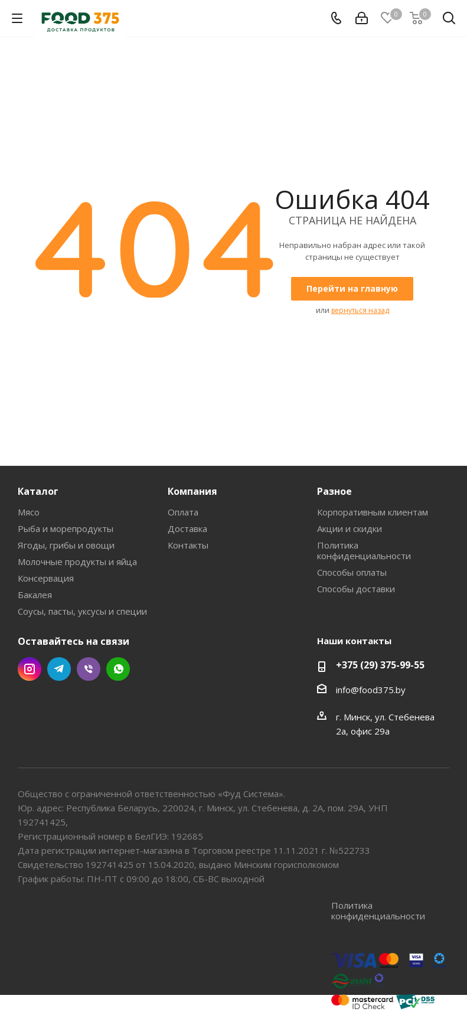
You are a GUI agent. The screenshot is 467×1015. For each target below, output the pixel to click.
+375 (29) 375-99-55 (380, 664)
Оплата (183, 512)
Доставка (187, 528)
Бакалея (35, 594)
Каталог (38, 491)
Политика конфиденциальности (364, 550)
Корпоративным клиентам (372, 512)
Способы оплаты (352, 572)
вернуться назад (360, 310)
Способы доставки (356, 589)
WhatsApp (118, 669)
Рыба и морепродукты (65, 528)
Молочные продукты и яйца (77, 561)
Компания (192, 491)
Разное (334, 491)
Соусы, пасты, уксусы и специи (82, 611)
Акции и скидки (349, 528)
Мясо (29, 512)
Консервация (46, 578)
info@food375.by (371, 690)
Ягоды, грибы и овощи (66, 545)
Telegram (59, 669)
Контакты (188, 545)
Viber (88, 669)
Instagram (29, 669)
